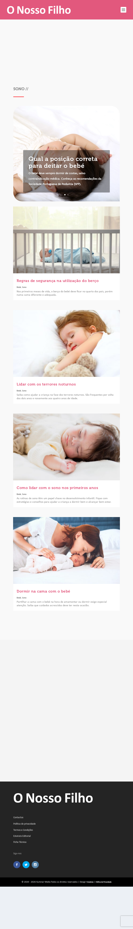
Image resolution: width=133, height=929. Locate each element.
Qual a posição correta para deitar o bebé (63, 162)
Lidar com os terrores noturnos (46, 384)
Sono (24, 287)
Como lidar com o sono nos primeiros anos (57, 488)
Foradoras (90, 882)
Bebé (19, 287)
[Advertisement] (66, 55)
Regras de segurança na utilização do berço (58, 280)
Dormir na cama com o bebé (43, 591)
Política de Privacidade (103, 882)
